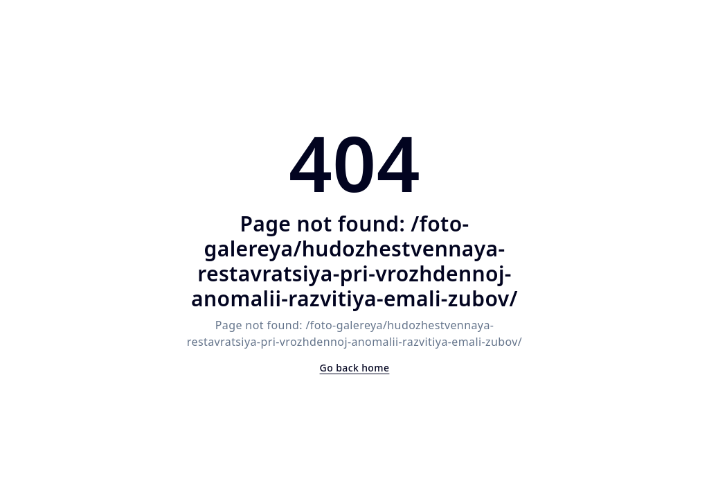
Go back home (355, 367)
